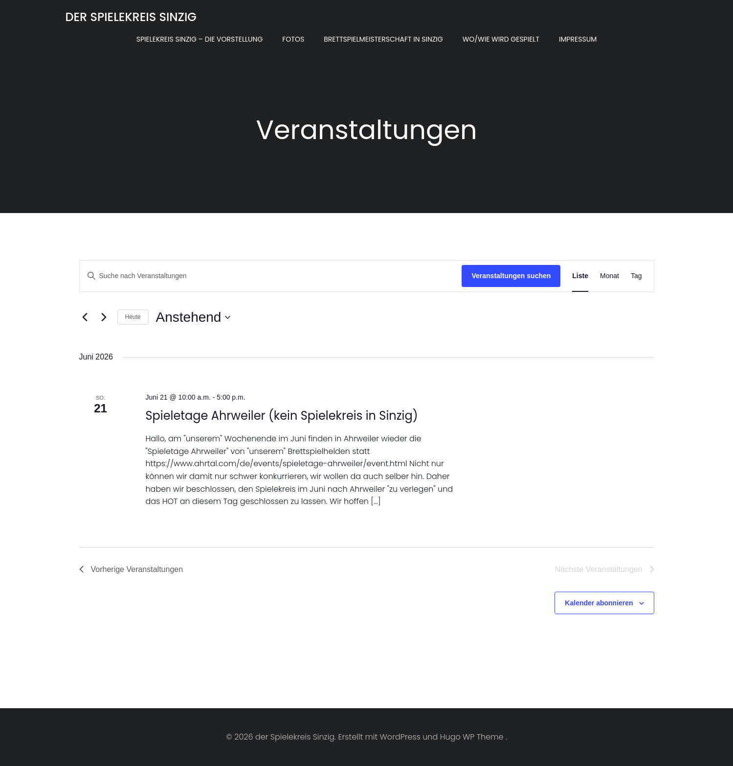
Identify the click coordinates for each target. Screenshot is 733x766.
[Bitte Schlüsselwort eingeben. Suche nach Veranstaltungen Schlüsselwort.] (271, 276)
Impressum (578, 39)
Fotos (293, 39)
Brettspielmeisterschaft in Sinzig (383, 39)
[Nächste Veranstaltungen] (104, 317)
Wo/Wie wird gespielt (501, 39)
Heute (133, 316)
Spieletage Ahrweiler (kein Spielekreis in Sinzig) (281, 415)
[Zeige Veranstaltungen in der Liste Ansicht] (580, 276)
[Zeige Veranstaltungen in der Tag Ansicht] (636, 276)
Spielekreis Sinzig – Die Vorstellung (199, 39)
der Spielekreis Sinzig (131, 17)
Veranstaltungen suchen (511, 276)
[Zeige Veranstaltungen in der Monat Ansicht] (609, 276)
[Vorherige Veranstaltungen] (85, 317)
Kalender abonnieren (599, 603)
